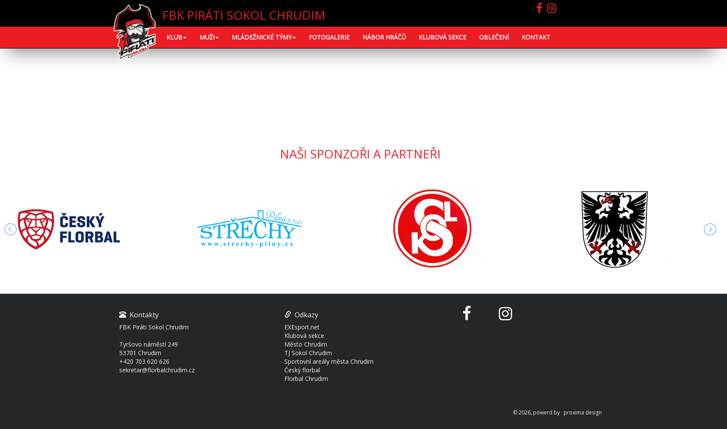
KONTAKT (536, 37)
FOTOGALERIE (329, 37)
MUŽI (209, 37)
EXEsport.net (302, 327)
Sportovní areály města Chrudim (329, 361)
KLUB (176, 37)
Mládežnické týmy (264, 37)
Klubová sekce (304, 336)
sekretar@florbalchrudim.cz (157, 370)
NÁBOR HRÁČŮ (384, 37)
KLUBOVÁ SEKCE (442, 37)
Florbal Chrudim (306, 378)
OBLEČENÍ (494, 37)
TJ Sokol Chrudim (308, 353)
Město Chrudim (305, 344)
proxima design (583, 412)
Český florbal (302, 370)
